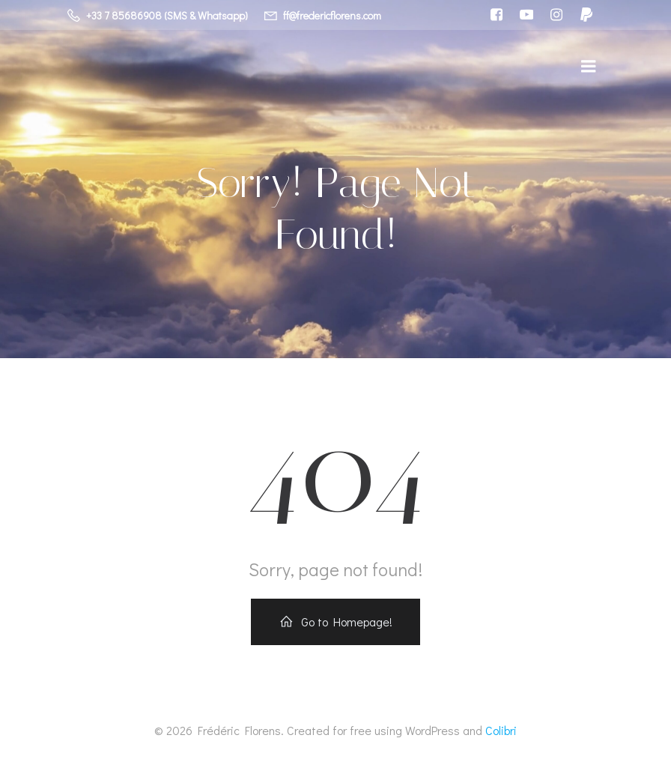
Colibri (501, 731)
